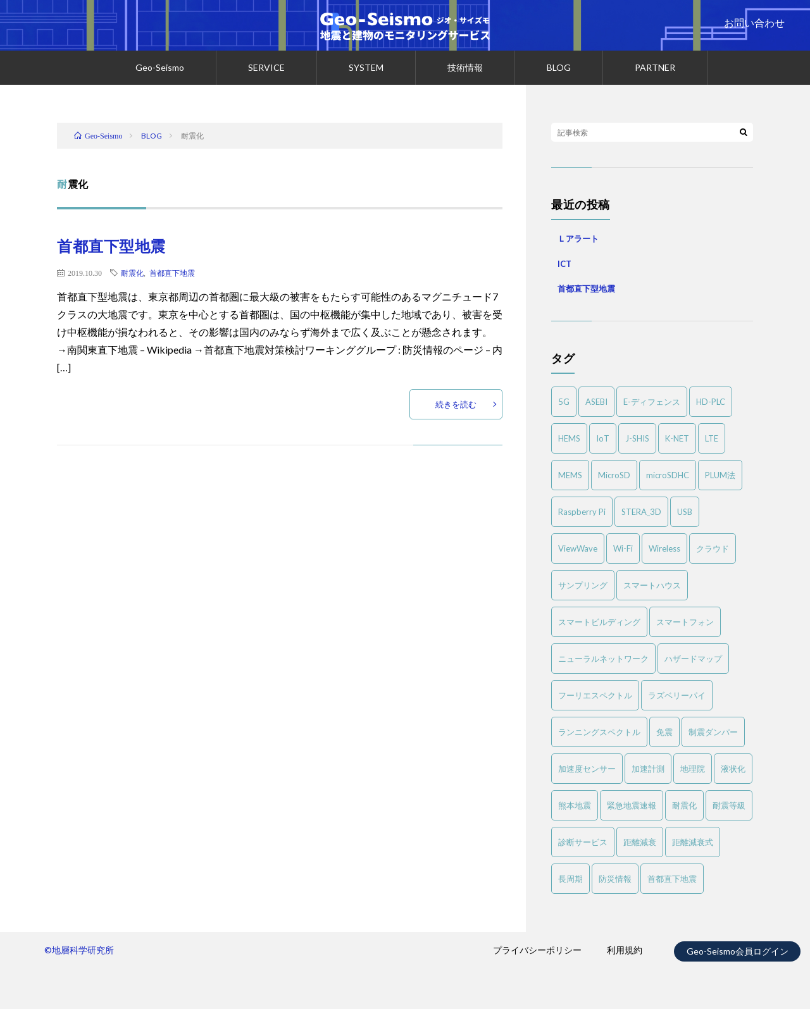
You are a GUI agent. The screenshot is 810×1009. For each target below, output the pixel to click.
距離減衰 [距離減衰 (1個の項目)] (639, 842)
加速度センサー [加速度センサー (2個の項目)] (587, 769)
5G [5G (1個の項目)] (564, 402)
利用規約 (624, 949)
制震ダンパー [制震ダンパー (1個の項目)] (713, 732)
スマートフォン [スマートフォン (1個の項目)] (685, 622)
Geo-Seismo (159, 67)
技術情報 (465, 67)
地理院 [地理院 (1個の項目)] (692, 769)
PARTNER (655, 67)
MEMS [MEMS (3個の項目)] (570, 475)
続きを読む (456, 404)
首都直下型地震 (111, 246)
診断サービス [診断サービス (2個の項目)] (583, 842)
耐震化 (132, 272)
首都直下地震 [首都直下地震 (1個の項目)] (672, 879)
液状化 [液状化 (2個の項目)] (733, 769)
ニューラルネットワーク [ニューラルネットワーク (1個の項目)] (603, 658)
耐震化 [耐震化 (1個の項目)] (684, 805)
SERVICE (266, 67)
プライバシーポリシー (537, 949)
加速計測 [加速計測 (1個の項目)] (648, 769)
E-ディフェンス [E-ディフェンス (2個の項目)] (651, 402)
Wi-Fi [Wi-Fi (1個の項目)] (623, 548)
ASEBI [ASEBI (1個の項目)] (596, 402)
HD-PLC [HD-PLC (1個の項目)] (710, 402)
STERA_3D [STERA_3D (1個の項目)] (641, 512)
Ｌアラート (578, 238)
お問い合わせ (754, 22)
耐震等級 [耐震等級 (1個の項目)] (729, 805)
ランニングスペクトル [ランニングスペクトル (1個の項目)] (599, 732)
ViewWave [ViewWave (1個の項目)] (577, 548)
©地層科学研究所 (79, 949)
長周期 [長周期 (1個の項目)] (570, 879)
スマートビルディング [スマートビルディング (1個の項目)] (599, 622)
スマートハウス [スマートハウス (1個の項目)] (652, 585)
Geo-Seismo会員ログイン (737, 951)
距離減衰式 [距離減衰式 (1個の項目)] (692, 842)
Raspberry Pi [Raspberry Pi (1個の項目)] (582, 512)
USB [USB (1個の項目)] (684, 512)
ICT (564, 264)
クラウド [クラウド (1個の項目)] (712, 548)
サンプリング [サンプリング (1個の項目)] (583, 585)
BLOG (559, 67)
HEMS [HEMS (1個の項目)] (569, 438)
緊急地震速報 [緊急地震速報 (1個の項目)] (631, 805)
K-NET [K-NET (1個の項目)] (677, 438)
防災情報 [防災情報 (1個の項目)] (615, 879)
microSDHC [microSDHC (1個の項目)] (667, 475)
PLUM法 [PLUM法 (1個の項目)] (720, 475)
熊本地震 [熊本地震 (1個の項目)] (574, 805)
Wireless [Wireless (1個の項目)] (664, 548)
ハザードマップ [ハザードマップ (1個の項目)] (693, 658)
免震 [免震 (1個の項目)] (664, 732)
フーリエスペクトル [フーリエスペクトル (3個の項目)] (595, 695)
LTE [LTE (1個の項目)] (711, 438)
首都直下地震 (172, 272)
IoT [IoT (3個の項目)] (602, 438)
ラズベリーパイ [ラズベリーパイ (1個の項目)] (677, 695)
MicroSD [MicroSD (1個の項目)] (614, 475)
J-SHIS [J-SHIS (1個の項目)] (637, 438)
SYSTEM (366, 67)
